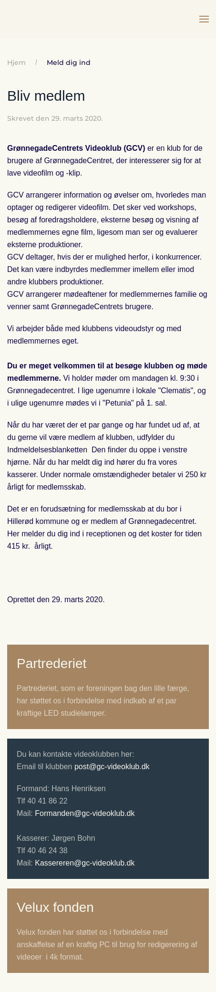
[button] (204, 19)
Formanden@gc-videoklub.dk (84, 813)
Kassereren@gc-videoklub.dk (84, 863)
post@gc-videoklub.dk (112, 766)
